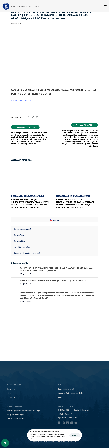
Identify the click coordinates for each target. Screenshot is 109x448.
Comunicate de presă (66, 389)
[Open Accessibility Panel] (5, 443)
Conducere (11, 397)
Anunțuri (61, 397)
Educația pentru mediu (15, 419)
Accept (75, 435)
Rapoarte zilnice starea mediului (70, 393)
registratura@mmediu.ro (67, 417)
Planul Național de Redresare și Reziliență (23, 410)
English (54, 220)
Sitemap (10, 393)
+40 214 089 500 (65, 414)
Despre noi (11, 389)
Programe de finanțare (15, 415)
